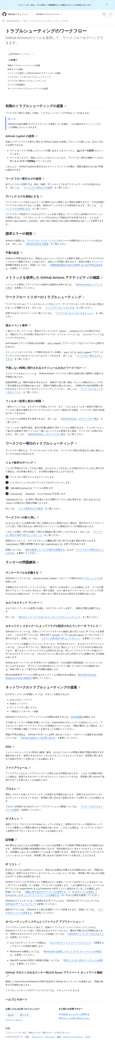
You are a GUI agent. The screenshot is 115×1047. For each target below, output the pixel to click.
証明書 (11, 840)
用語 (27, 1036)
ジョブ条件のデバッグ (20, 462)
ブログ (88, 1036)
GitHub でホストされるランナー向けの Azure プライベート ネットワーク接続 (53, 974)
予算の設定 (14, 253)
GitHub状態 (76, 716)
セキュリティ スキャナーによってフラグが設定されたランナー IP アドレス (53, 626)
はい (11, 1015)
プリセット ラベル (91, 578)
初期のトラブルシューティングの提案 (35, 106)
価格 (59, 1036)
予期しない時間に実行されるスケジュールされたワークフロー (45, 368)
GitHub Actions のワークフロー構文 (79, 418)
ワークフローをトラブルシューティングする (49, 21)
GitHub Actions (13, 21)
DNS (10, 746)
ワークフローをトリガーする (60, 307)
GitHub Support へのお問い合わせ (38, 737)
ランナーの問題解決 (22, 562)
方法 (25, 21)
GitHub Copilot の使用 (21, 136)
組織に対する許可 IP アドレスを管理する (45, 891)
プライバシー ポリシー (13, 1020)
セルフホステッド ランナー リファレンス (70, 942)
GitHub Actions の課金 (37, 243)
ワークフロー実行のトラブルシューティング (41, 443)
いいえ (24, 1015)
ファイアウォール (18, 768)
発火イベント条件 (18, 325)
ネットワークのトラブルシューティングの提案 (42, 687)
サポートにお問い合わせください (74, 1018)
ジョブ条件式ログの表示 (31, 508)
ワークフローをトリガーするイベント (74, 313)
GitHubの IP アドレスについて (20, 903)
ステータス (50, 1036)
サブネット (14, 818)
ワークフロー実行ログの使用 (25, 179)
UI (6, 522)
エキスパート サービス (73, 1036)
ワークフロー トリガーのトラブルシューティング (45, 297)
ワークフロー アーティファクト (42, 240)
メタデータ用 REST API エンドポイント (60, 638)
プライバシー (37, 1036)
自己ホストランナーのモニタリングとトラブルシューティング (49, 617)
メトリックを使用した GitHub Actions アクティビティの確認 (54, 277)
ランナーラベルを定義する (23, 572)
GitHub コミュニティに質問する (74, 1014)
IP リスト (12, 864)
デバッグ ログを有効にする (23, 196)
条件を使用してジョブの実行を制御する (45, 549)
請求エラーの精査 (20, 233)
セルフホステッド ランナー (23, 602)
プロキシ (12, 789)
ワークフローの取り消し (22, 517)
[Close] (107, 4)
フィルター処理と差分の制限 (25, 401)
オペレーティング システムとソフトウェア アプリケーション (44, 921)
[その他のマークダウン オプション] (33, 54)
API (17, 522)
